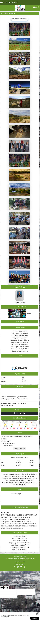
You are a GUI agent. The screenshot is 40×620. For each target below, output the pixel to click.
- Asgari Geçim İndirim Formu (19, 545)
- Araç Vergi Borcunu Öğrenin (19, 340)
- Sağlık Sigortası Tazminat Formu (19, 543)
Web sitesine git (16, 494)
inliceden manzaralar (19, 19)
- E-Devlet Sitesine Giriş (19, 331)
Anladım (35, 618)
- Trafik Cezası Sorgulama (19, 344)
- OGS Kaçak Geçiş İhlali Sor (20, 349)
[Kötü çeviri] (6, 587)
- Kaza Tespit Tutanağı (19, 541)
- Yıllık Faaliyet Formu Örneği (19, 547)
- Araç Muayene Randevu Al (20, 342)
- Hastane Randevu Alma (19, 351)
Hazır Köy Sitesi (20, 564)
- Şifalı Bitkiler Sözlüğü (19, 549)
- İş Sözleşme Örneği (19, 536)
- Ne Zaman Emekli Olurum (20, 336)
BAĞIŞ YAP (13, 2)
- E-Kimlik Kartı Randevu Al (19, 333)
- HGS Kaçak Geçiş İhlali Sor (20, 347)
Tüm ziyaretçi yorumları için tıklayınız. (12, 528)
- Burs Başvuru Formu (19, 538)
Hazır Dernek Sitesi (20, 561)
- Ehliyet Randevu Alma (19, 338)
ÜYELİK (3, 2)
